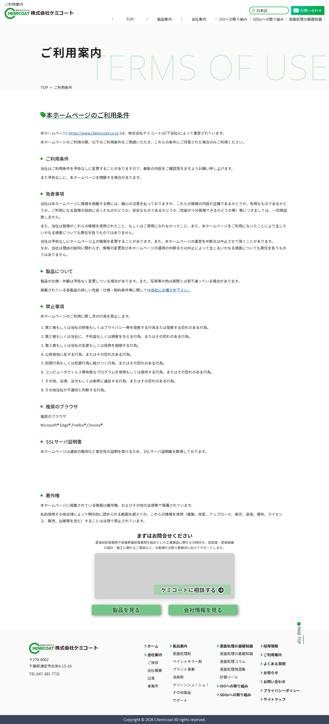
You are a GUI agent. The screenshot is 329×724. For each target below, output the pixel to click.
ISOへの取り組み (233, 19)
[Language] (271, 11)
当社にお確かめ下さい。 (171, 290)
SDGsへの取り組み (268, 19)
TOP (130, 19)
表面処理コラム (233, 661)
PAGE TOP (299, 635)
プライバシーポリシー (281, 690)
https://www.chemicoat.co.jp (94, 133)
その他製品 (182, 692)
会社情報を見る (203, 610)
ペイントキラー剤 (187, 661)
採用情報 (270, 646)
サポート (180, 700)
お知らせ (270, 672)
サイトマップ (274, 699)
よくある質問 (274, 663)
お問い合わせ (307, 10)
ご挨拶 (152, 662)
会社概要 (154, 670)
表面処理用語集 (233, 669)
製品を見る (126, 610)
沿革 (151, 678)
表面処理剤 (182, 653)
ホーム (152, 646)
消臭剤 (178, 677)
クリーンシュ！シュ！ (191, 684)
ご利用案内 (272, 654)
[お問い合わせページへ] (164, 576)
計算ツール (229, 677)
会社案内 (199, 19)
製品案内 (164, 19)
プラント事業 (184, 669)
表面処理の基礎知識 (305, 19)
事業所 (152, 686)
